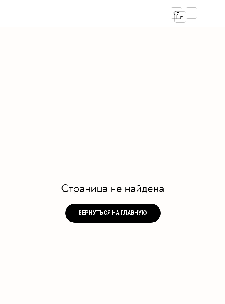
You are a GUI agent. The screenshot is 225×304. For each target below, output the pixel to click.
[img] (69, 13)
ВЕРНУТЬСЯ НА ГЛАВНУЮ (112, 213)
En (179, 17)
